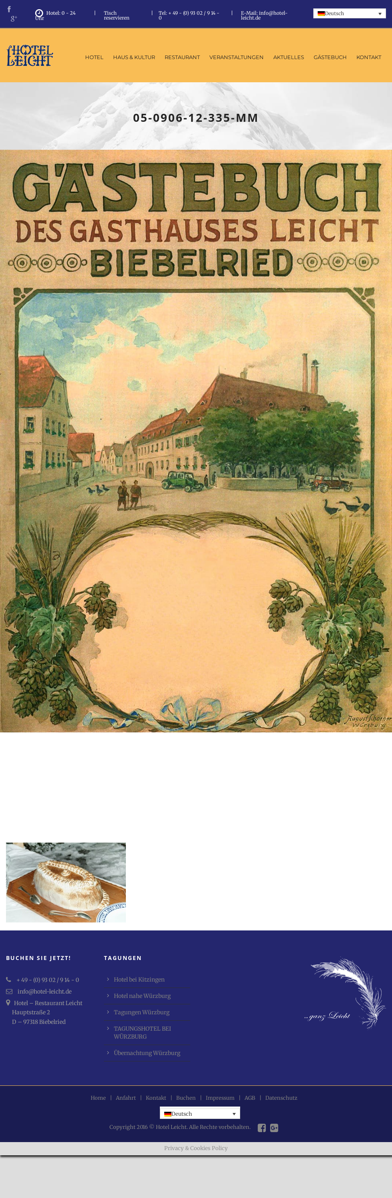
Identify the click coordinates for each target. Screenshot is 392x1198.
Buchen (186, 1098)
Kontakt (368, 57)
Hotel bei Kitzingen (139, 979)
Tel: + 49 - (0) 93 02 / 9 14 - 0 (189, 15)
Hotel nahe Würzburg (142, 996)
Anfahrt (126, 1098)
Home (98, 1098)
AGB (250, 1098)
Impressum (220, 1098)
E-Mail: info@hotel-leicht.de (264, 15)
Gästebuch (330, 57)
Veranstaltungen (236, 57)
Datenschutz (281, 1098)
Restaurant (182, 57)
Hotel (94, 57)
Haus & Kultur (134, 57)
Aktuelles (288, 57)
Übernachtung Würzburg (147, 1053)
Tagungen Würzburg (141, 1012)
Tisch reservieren (116, 15)
